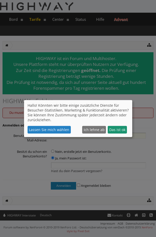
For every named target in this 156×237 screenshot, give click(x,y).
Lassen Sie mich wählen (49, 129)
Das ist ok (117, 129)
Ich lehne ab (94, 129)
